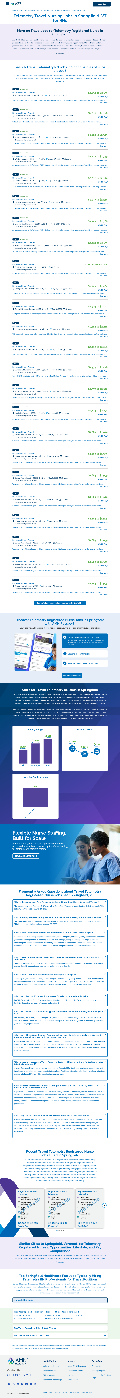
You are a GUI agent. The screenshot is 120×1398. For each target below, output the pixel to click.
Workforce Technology (52, 1380)
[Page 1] (56, 1230)
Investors (71, 1375)
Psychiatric (80, 1315)
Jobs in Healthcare (51, 1366)
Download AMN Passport (72, 675)
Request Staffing (25, 856)
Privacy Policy (47, 1392)
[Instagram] (35, 1384)
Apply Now (101, 4)
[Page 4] (63, 1230)
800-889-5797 (19, 1375)
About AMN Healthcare (77, 1366)
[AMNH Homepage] (16, 3)
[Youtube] (31, 1384)
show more (104, 103)
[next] (104, 1205)
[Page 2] (59, 1230)
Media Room (73, 1380)
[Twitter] (13, 1384)
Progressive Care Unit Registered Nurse (59, 1318)
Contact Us (96, 1366)
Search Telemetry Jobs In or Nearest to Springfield (60, 603)
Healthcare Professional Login (101, 1376)
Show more (60, 53)
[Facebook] (9, 1384)
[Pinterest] (22, 1384)
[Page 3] (61, 1230)
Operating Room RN (52, 1315)
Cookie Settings (87, 1392)
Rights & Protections (61, 1392)
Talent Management (51, 1375)
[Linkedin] (18, 1384)
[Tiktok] (26, 1384)
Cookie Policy (74, 1392)
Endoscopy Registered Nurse (24, 1318)
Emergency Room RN (22, 1315)
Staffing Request (98, 1371)
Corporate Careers (75, 1371)
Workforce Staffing (51, 1371)
